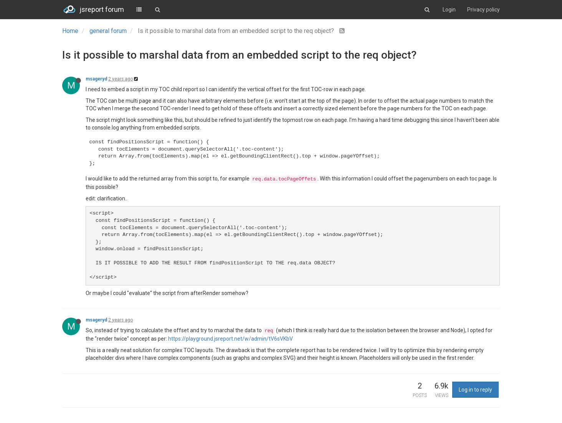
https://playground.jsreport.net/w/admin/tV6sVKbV (230, 339)
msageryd (96, 79)
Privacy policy (483, 10)
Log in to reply (475, 390)
